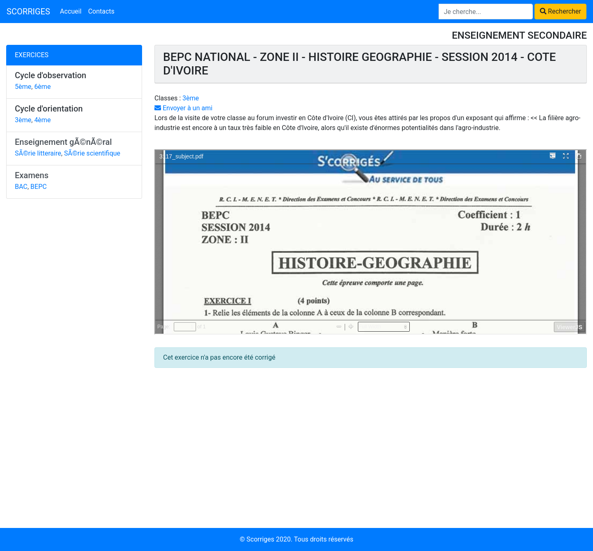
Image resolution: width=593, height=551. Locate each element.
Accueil (71, 11)
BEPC (38, 187)
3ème (23, 120)
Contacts (101, 11)
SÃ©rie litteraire (38, 153)
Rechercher (560, 11)
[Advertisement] (74, 332)
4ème (42, 120)
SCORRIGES (28, 11)
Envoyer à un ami (183, 108)
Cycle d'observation (50, 75)
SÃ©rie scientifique (92, 153)
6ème (42, 87)
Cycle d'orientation (49, 109)
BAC (21, 187)
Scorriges (260, 539)
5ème (23, 87)
